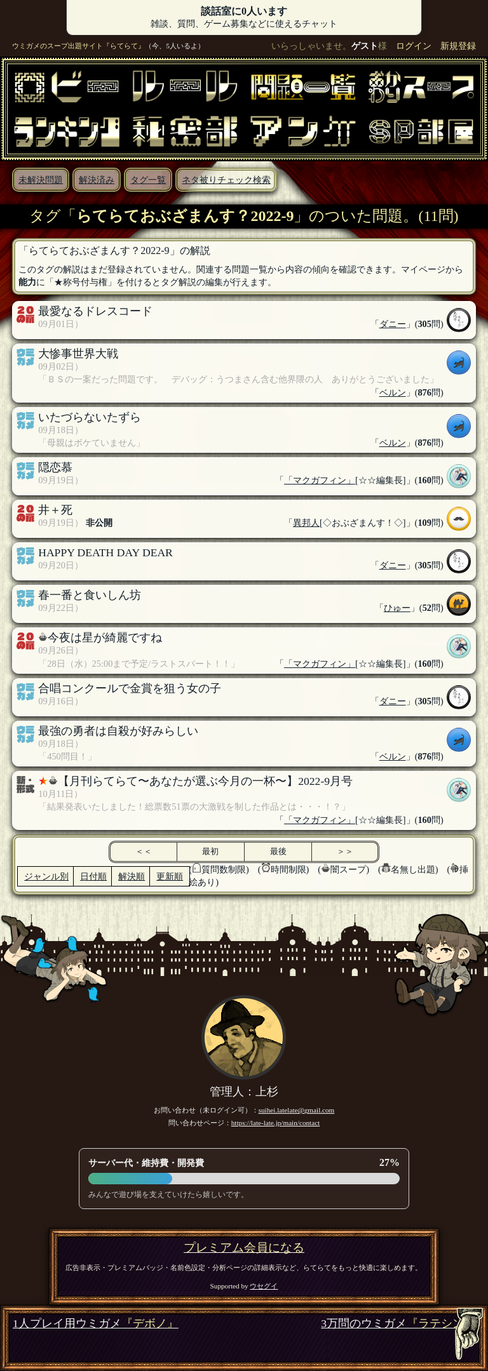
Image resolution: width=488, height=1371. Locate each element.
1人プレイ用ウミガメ (96, 1324)
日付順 (93, 876)
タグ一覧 (148, 180)
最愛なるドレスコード (95, 311)
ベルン (392, 392)
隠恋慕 (55, 467)
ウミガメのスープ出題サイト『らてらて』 (78, 46)
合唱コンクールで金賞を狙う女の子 (129, 688)
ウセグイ (264, 1286)
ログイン (413, 46)
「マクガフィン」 (319, 480)
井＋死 (55, 510)
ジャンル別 (46, 876)
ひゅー (397, 608)
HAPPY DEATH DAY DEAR (105, 552)
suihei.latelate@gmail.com (297, 1110)
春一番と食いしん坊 (89, 595)
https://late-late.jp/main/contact (275, 1123)
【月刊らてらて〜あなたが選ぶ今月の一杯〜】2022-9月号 (205, 781)
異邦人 (306, 523)
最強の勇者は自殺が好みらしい (118, 731)
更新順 (169, 876)
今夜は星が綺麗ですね (105, 637)
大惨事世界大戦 (78, 353)
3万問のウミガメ (398, 1324)
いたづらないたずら (89, 417)
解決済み (96, 180)
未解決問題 (40, 180)
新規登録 (458, 46)
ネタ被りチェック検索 (226, 180)
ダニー (392, 324)
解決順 (131, 876)
